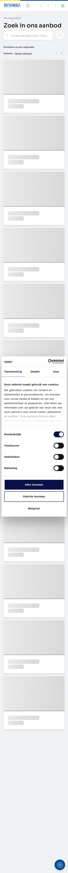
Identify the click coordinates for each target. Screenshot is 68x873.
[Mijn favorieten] (48, 6)
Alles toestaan (34, 484)
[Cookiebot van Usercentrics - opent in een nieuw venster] (48, 361)
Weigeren (34, 508)
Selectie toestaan (34, 496)
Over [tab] (56, 371)
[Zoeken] (41, 6)
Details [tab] (35, 371)
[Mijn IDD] (55, 6)
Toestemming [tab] (13, 371)
